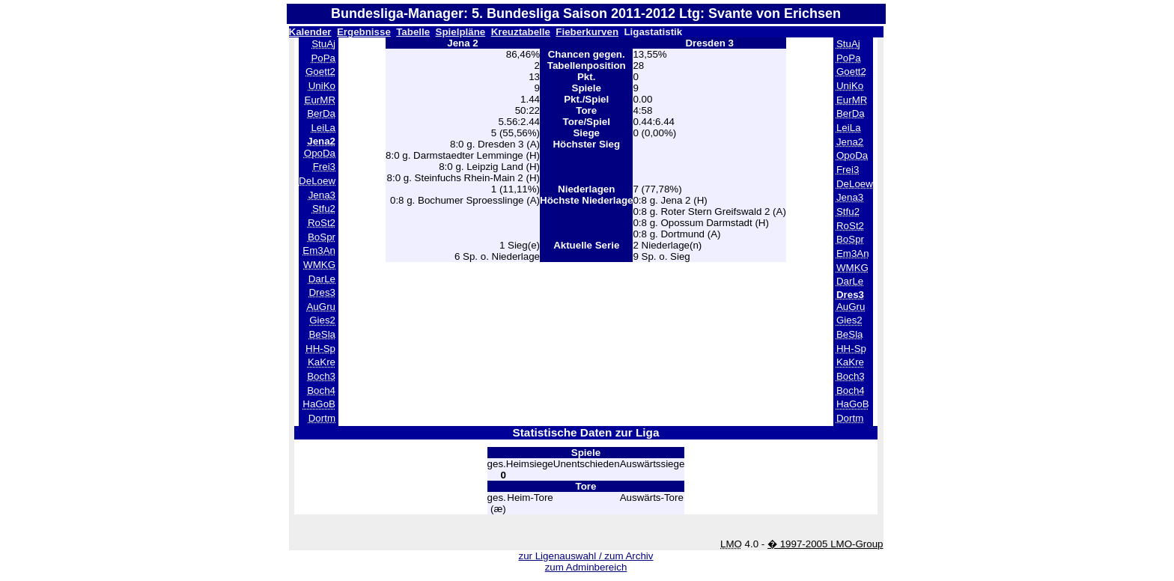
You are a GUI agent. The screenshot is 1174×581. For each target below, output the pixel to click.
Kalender (310, 31)
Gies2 (322, 320)
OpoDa (319, 153)
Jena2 (849, 141)
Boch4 (321, 390)
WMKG (319, 264)
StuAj (323, 43)
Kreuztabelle (520, 31)
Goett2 (320, 71)
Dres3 (321, 292)
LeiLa (323, 127)
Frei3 (324, 166)
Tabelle (413, 31)
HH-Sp (320, 348)
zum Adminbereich (586, 567)
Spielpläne (461, 31)
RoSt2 (321, 222)
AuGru (320, 306)
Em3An (318, 250)
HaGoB (318, 404)
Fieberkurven (587, 31)
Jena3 (321, 195)
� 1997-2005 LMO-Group (825, 544)
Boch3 (321, 376)
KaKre (321, 362)
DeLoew (317, 180)
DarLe (321, 279)
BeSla (321, 334)
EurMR (320, 100)
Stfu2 (323, 208)
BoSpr (321, 237)
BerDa (321, 113)
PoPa (323, 58)
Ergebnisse (364, 31)
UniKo (321, 85)
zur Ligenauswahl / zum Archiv (585, 556)
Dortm (321, 418)
